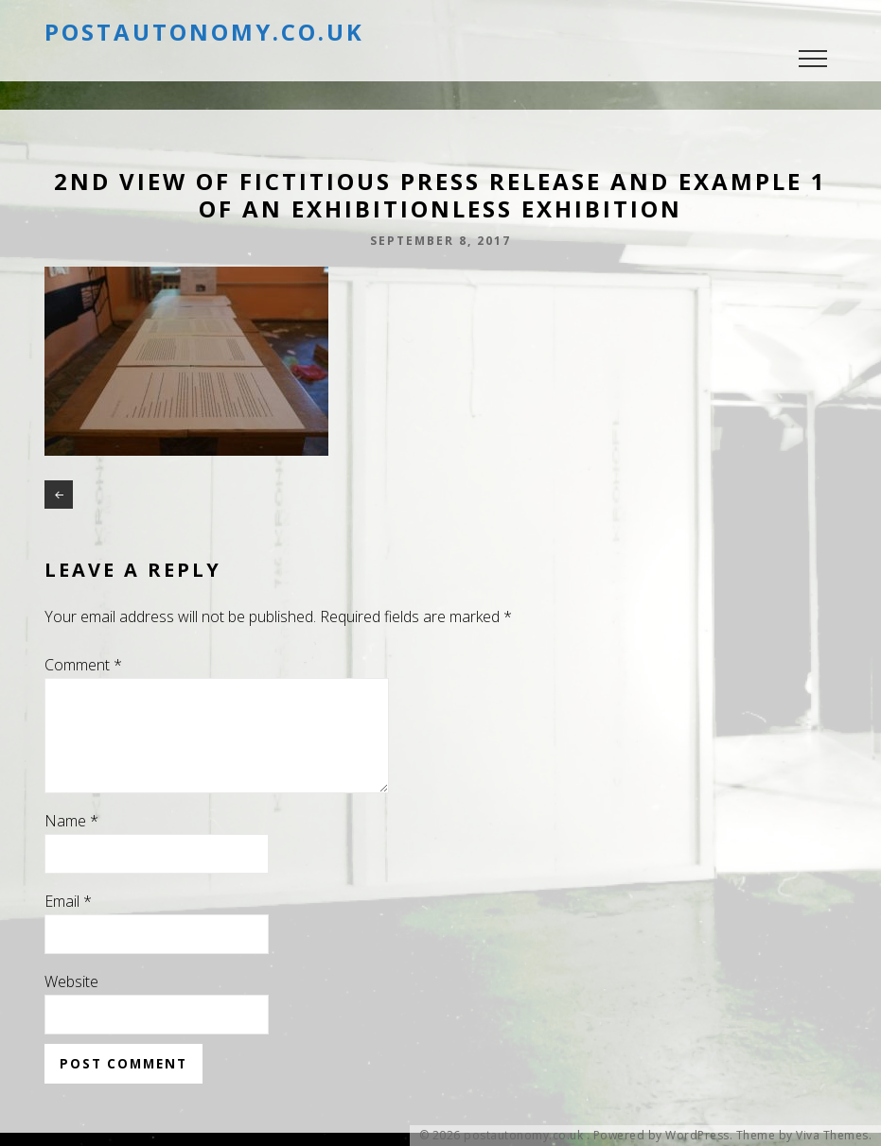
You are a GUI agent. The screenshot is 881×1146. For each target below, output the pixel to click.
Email (68, 923)
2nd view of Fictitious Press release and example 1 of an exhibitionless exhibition (58, 494)
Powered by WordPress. (663, 1135)
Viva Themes (832, 1135)
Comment (83, 664)
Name (71, 843)
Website (71, 1004)
